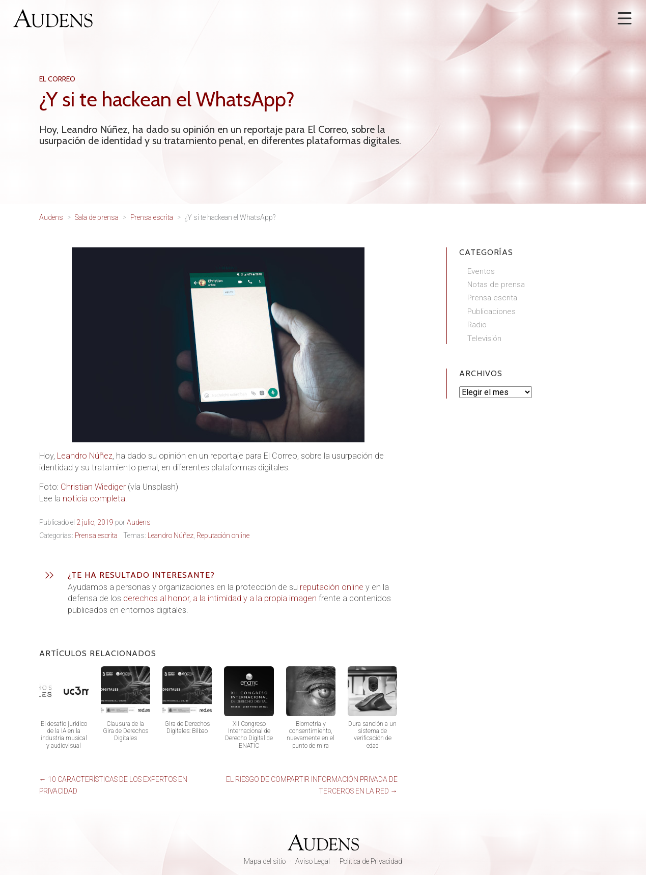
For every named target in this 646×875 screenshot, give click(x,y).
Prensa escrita (96, 535)
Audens (139, 522)
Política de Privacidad (371, 861)
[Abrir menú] (624, 18)
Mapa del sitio (265, 861)
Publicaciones (491, 311)
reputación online (331, 587)
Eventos (481, 271)
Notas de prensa (496, 284)
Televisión (484, 338)
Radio (477, 324)
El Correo (57, 78)
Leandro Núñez (85, 456)
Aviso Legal (312, 861)
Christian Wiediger (93, 487)
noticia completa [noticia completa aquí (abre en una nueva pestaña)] (94, 498)
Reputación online (222, 535)
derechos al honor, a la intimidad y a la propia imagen (220, 598)
